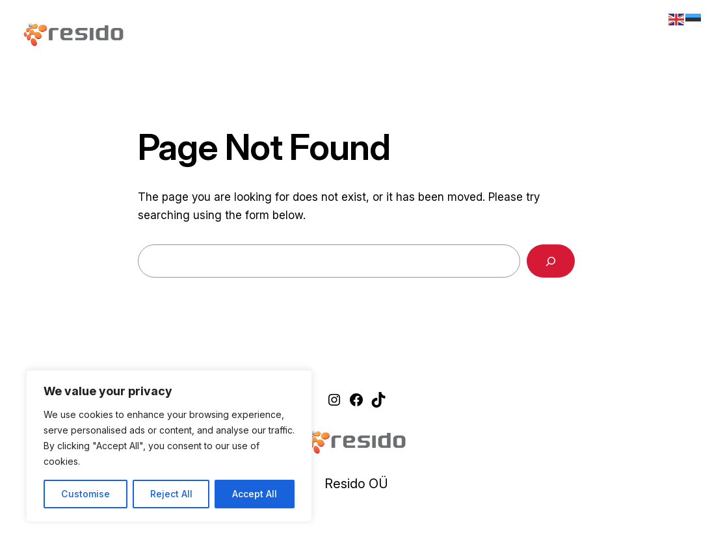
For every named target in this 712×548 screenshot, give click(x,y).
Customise (85, 493)
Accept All (254, 493)
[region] (169, 446)
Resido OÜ (356, 483)
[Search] (551, 261)
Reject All (171, 493)
